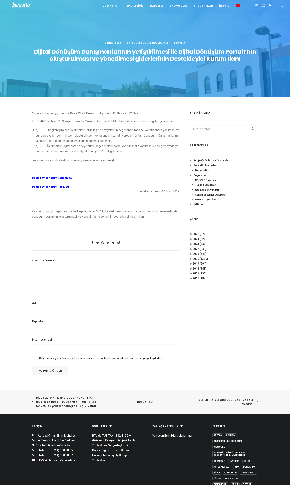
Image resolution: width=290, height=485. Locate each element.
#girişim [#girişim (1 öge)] (231, 390)
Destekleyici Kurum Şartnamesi (52, 132)
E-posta (37, 276)
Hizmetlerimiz (134, 6)
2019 (199, 218)
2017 (199, 228)
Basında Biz (202, 124)
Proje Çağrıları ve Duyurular (211, 114)
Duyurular (199, 129)
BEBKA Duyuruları (205, 153)
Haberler (157, 6)
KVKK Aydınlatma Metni (45, 477)
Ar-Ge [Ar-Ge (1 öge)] (247, 415)
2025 (199, 188)
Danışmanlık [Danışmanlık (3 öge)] (248, 427)
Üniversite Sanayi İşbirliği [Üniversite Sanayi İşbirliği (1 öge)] (229, 450)
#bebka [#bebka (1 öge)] (218, 390)
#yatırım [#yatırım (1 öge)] (234, 415)
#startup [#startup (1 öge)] (219, 415)
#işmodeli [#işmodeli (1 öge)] (219, 401)
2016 (199, 232)
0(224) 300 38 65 (61, 405)
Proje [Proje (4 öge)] (234, 439)
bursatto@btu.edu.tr (62, 415)
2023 (199, 198)
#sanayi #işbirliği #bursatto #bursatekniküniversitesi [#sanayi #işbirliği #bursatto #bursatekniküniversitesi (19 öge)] (231, 408)
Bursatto (110, 6)
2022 (199, 203)
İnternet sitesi (42, 294)
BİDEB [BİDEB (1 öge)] (217, 427)
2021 (199, 208)
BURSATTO (145, 356)
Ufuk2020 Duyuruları (207, 144)
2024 (199, 193)
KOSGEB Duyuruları (154, 21)
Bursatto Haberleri (205, 120)
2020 (200, 213)
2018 (199, 223)
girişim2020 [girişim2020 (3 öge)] (231, 433)
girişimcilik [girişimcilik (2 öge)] (220, 439)
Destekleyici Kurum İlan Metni (51, 141)
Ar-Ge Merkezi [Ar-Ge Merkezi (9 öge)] (222, 421)
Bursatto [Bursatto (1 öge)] (249, 421)
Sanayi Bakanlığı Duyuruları (210, 149)
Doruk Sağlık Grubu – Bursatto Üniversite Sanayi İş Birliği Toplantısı (112, 409)
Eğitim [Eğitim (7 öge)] (217, 433)
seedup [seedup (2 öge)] (247, 439)
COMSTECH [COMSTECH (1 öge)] (230, 427)
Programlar (203, 6)
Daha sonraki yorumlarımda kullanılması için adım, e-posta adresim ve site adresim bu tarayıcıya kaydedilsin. (101, 312)
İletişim (224, 6)
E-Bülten (198, 159)
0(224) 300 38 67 (61, 410)
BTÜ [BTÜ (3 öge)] (236, 421)
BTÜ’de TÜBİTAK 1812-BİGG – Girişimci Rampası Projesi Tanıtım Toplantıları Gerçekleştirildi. (114, 395)
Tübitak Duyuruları (205, 139)
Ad (34, 257)
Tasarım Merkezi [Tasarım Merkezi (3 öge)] (223, 444)
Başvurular (179, 6)
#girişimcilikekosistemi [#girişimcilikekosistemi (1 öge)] (228, 395)
